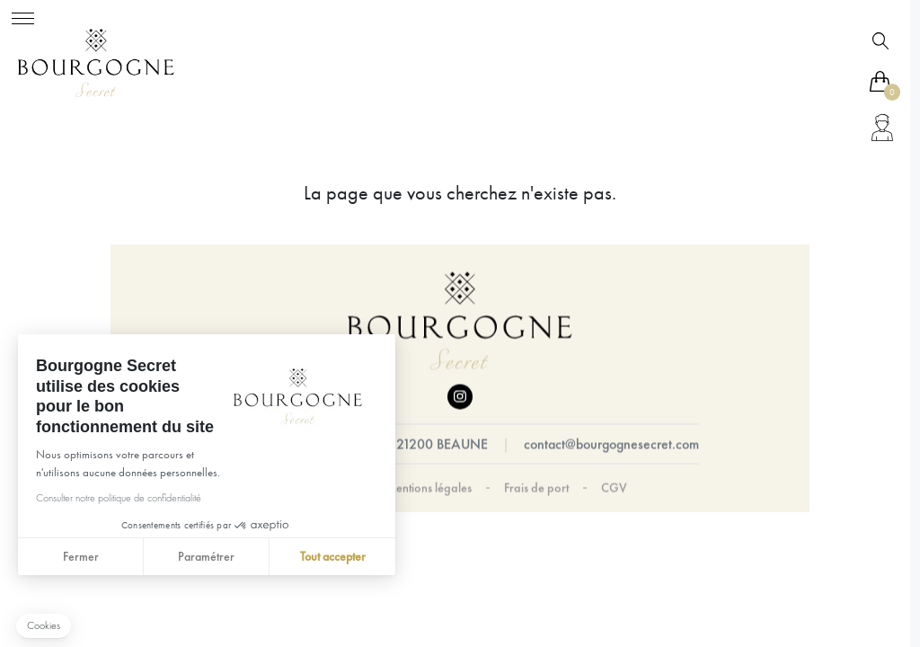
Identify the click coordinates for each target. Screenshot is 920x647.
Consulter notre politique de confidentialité (117, 498)
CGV (614, 488)
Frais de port (536, 488)
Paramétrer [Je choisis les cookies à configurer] (206, 556)
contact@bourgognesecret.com (611, 444)
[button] (43, 626)
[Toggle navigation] (23, 15)
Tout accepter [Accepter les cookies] (332, 556)
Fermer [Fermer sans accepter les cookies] (80, 556)
